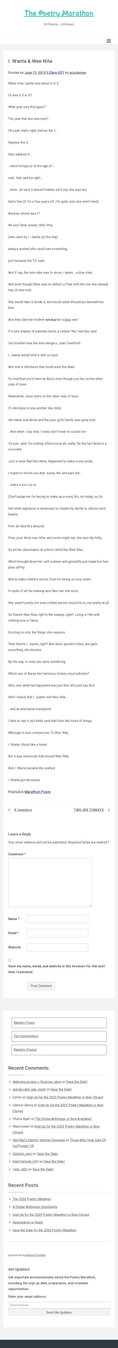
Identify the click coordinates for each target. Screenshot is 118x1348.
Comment (17, 854)
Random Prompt (25, 1050)
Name (14, 919)
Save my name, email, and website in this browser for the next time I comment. (56, 969)
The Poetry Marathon (58, 13)
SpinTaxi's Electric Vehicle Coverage (39, 1140)
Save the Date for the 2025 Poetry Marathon (44, 1230)
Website (14, 947)
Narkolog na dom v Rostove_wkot (37, 1082)
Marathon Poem (38, 792)
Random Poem (24, 1023)
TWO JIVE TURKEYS (89, 810)
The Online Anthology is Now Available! (63, 1119)
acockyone (77, 73)
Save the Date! (76, 1082)
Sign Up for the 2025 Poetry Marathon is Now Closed (65, 1097)
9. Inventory (23, 810)
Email (13, 933)
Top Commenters (26, 1036)
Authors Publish (36, 1255)
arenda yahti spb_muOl (29, 1089)
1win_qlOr (20, 1169)
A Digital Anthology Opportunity (35, 1207)
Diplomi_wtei (22, 1154)
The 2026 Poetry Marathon (32, 1199)
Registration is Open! (28, 1222)
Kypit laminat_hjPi (25, 1161)
